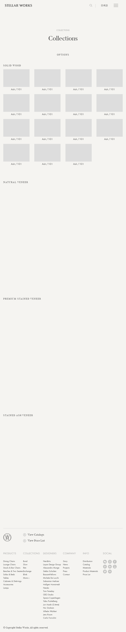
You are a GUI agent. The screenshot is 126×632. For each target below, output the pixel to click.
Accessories (8, 585)
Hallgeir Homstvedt (51, 585)
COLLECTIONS (63, 30)
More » (26, 578)
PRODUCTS (9, 554)
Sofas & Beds (9, 575)
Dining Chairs (9, 562)
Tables (6, 578)
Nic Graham (48, 608)
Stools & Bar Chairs (11, 568)
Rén (24, 568)
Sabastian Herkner (51, 582)
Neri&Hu (47, 562)
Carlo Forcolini (49, 618)
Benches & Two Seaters (13, 572)
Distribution (87, 562)
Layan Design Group (52, 565)
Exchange (27, 572)
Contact (66, 575)
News (65, 565)
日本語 (104, 5)
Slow (25, 565)
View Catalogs (33, 535)
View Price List (34, 541)
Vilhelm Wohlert (50, 612)
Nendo (46, 588)
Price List (86, 575)
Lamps (6, 588)
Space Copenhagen (51, 598)
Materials (87, 568)
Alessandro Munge (51, 568)
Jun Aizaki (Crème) (51, 605)
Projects (66, 568)
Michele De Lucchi (51, 578)
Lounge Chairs (9, 565)
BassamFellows (49, 575)
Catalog (86, 565)
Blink (25, 575)
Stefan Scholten (49, 572)
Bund (25, 562)
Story (65, 562)
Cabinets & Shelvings (12, 582)
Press (65, 572)
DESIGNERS (50, 554)
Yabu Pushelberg (50, 602)
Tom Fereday (48, 592)
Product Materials (90, 572)
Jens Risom (47, 615)
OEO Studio (48, 595)
